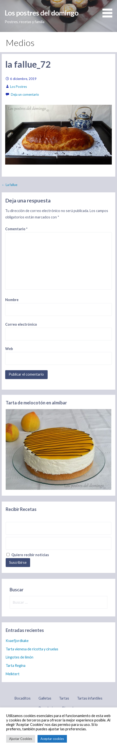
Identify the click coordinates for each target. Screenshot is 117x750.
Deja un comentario (25, 94)
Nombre (12, 300)
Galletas (45, 698)
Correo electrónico (21, 324)
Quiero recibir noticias (27, 555)
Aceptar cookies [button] (52, 739)
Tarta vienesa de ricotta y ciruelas (32, 649)
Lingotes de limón (19, 657)
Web (9, 349)
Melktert (13, 674)
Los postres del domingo (41, 13)
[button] (109, 9)
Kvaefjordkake (17, 641)
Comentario (16, 229)
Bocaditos (23, 698)
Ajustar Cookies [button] (20, 739)
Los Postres (18, 87)
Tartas (64, 698)
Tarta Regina (15, 665)
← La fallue (9, 185)
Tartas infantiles (89, 698)
